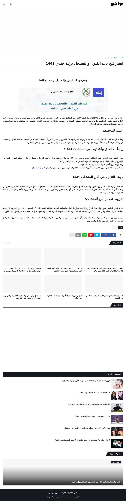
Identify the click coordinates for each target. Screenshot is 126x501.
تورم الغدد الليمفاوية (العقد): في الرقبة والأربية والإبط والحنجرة (86, 381)
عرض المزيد (7, 243)
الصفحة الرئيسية (117, 58)
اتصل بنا (50, 497)
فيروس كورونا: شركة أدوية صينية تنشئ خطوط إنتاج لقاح (64, 296)
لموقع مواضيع (54, 492)
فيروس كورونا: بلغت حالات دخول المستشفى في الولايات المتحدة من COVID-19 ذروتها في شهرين (22, 269)
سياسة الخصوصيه (63, 497)
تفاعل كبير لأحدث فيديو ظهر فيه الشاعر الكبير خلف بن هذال (87, 428)
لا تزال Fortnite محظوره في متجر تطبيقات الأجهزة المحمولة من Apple (82, 440)
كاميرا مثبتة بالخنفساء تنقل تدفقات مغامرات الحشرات (89, 404)
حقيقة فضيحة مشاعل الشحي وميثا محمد (94, 392)
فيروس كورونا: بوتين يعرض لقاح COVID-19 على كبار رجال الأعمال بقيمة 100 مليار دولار (104, 269)
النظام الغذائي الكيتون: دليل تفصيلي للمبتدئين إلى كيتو (96, 482)
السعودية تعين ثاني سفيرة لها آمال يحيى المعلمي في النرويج (104, 296)
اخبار (107, 58)
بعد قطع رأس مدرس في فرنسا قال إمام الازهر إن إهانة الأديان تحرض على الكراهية (22, 296)
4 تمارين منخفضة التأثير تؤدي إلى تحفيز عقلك (92, 416)
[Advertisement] (63, 30)
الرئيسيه (76, 497)
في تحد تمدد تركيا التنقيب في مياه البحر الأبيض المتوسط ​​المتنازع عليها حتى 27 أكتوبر (64, 269)
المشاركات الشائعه (113, 374)
